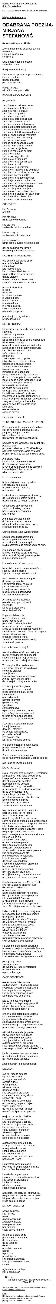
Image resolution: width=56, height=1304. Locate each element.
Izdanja (10, 11)
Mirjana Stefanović (12, 17)
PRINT (7, 1277)
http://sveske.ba (11, 6)
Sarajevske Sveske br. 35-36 (15, 43)
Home (4, 11)
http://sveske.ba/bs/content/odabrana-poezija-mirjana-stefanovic (24, 1288)
